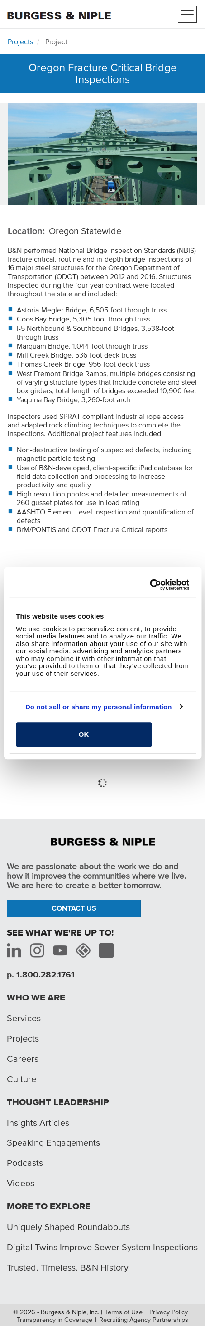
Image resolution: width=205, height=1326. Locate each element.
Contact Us (74, 908)
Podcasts (25, 1163)
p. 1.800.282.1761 (41, 974)
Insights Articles (38, 1123)
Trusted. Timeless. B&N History (68, 1267)
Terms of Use (124, 1312)
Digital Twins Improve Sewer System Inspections (102, 1247)
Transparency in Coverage (54, 1319)
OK (84, 734)
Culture (21, 1079)
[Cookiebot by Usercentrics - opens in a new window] (149, 585)
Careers (22, 1059)
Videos (20, 1183)
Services (24, 1018)
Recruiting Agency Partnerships (143, 1319)
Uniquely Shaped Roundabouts (68, 1227)
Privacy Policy (168, 1312)
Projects (20, 41)
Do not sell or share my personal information (98, 707)
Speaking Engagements (53, 1142)
